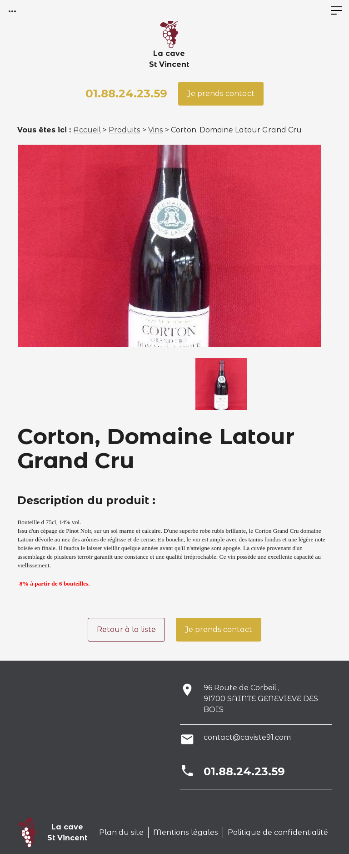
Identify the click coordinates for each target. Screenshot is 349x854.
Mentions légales (185, 832)
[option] (169, 246)
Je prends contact (220, 93)
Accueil (87, 130)
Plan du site (121, 832)
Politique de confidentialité (278, 832)
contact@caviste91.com (247, 737)
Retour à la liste (126, 629)
